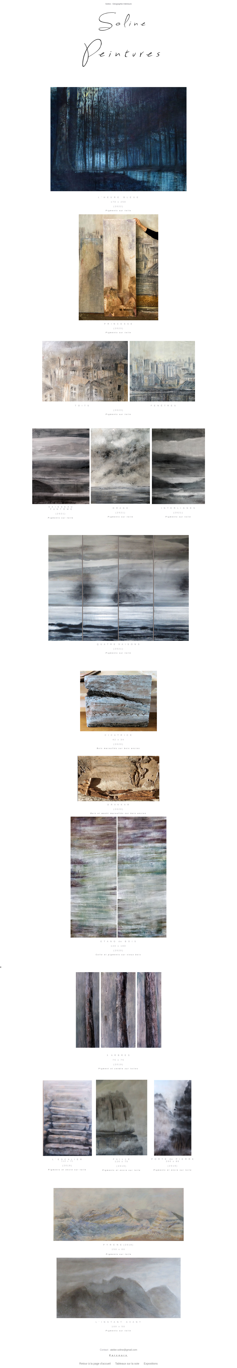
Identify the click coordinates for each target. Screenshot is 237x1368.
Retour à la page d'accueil (95, 1363)
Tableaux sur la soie (128, 1363)
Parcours (118, 1355)
